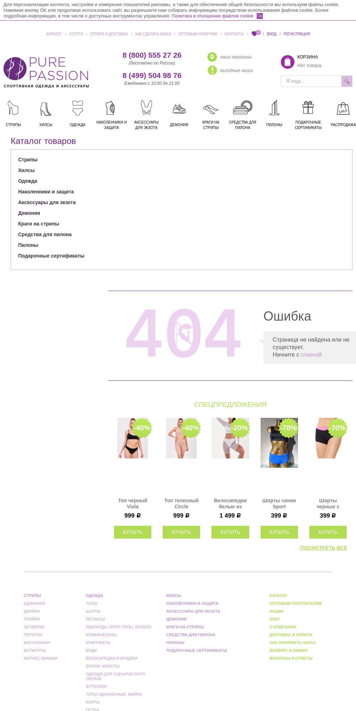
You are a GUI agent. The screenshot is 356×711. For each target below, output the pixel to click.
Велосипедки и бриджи (111, 658)
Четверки (34, 627)
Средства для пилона (45, 234)
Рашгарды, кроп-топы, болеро (118, 627)
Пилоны (28, 245)
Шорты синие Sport (279, 503)
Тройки (32, 619)
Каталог (54, 34)
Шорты (93, 611)
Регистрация (297, 34)
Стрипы (28, 159)
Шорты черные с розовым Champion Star (328, 504)
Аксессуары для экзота (47, 202)
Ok (259, 16)
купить (132, 532)
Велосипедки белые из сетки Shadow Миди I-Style (230, 504)
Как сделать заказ (153, 34)
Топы (91, 603)
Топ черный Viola (132, 503)
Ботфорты (35, 650)
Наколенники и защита (46, 191)
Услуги (76, 34)
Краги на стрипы (38, 224)
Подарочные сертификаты (51, 256)
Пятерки (33, 635)
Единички (34, 603)
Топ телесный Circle (181, 503)
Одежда (27, 181)
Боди (91, 650)
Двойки (32, 611)
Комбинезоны (101, 635)
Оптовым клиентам (197, 34)
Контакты (234, 34)
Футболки (96, 686)
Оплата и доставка (109, 34)
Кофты (93, 702)
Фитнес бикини (41, 658)
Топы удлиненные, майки (114, 694)
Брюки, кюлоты (103, 666)
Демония (29, 213)
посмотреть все (323, 548)
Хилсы (26, 170)
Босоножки (37, 642)
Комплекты (98, 642)
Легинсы (95, 619)
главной (311, 355)
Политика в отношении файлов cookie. (213, 16)
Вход (272, 34)
